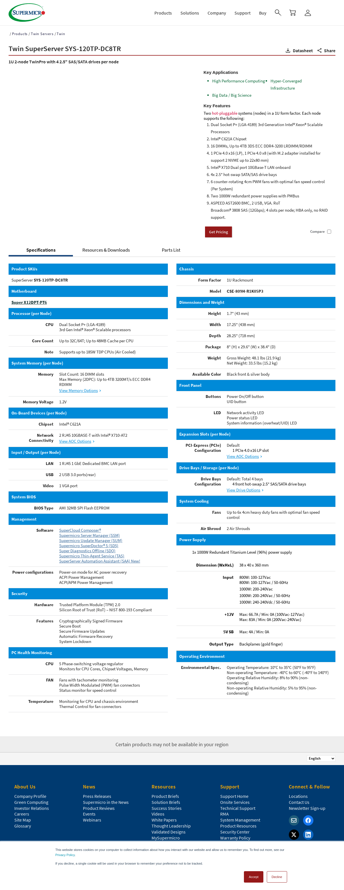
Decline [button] (277, 877)
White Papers (164, 813)
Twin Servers (42, 33)
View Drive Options (243, 490)
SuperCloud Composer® (80, 530)
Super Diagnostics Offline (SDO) (87, 550)
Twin (61, 33)
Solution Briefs (166, 795)
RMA (224, 807)
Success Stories (167, 801)
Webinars (92, 813)
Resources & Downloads (106, 250)
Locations (298, 789)
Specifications (40, 250)
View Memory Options (78, 390)
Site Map (22, 813)
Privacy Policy (65, 855)
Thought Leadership (171, 819)
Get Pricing (218, 231)
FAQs (225, 837)
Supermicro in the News (106, 795)
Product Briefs (165, 789)
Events (89, 807)
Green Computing (31, 795)
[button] (299, 50)
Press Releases (97, 789)
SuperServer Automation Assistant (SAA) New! (99, 561)
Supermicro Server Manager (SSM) (89, 535)
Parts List (171, 250)
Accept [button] (254, 877)
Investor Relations (31, 801)
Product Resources (238, 819)
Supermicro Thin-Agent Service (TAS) (91, 556)
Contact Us (299, 795)
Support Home (234, 789)
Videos (158, 807)
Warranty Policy (235, 831)
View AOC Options (75, 441)
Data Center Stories (170, 837)
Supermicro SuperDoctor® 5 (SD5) (88, 545)
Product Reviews (99, 801)
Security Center (235, 825)
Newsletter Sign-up (307, 801)
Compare (317, 231)
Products (19, 33)
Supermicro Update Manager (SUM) (90, 540)
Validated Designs (169, 825)
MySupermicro (166, 831)
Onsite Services (235, 795)
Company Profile (30, 789)
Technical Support (237, 801)
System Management (240, 813)
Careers (21, 807)
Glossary (22, 819)
